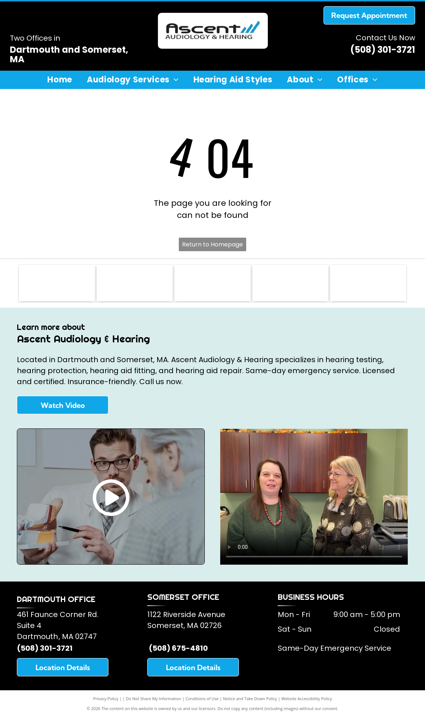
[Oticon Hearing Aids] (368, 283)
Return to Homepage (212, 244)
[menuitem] (60, 79)
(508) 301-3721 (382, 50)
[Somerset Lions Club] (57, 283)
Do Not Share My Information (153, 698)
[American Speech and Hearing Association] (212, 283)
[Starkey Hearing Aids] (290, 283)
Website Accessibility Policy (306, 698)
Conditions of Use (202, 698)
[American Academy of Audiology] (135, 283)
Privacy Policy (105, 698)
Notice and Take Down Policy (250, 698)
